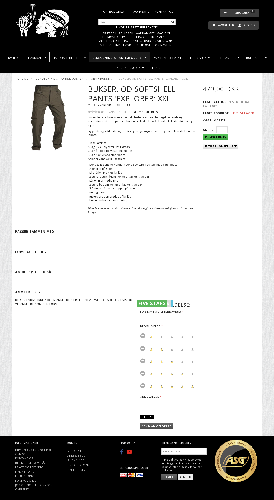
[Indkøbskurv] (239, 12)
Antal (208, 130)
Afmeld (185, 477)
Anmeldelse (149, 397)
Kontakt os (164, 11)
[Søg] (172, 22)
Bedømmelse (150, 326)
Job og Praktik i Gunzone (34, 485)
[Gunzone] (43, 19)
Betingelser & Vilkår (30, 462)
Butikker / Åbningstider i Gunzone (34, 452)
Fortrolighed (113, 11)
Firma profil (139, 11)
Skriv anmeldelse (146, 112)
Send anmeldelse (156, 426)
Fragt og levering (29, 467)
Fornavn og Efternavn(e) (160, 312)
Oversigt (22, 489)
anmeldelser (117, 112)
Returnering (24, 476)
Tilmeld (169, 477)
